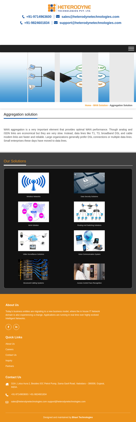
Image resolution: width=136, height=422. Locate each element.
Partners (10, 366)
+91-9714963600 (39, 17)
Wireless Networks (33, 196)
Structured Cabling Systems (33, 283)
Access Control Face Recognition (89, 283)
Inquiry (9, 360)
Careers (9, 349)
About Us (10, 344)
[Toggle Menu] (131, 48)
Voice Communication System (89, 254)
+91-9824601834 (37, 23)
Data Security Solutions (89, 196)
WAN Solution (100, 105)
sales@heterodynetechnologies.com (90, 17)
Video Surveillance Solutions (33, 254)
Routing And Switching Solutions (89, 225)
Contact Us (11, 355)
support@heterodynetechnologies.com (90, 23)
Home (88, 105)
